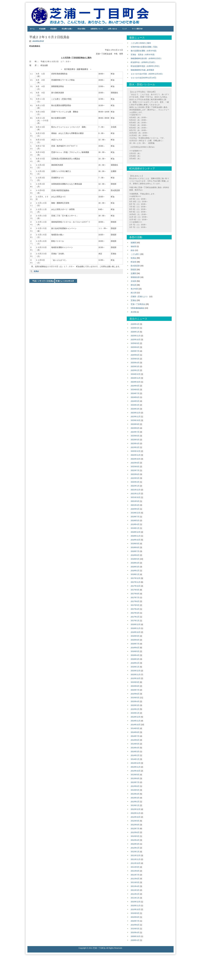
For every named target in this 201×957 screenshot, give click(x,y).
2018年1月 (135, 574)
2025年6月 (135, 355)
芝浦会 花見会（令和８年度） (143, 55)
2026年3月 (135, 328)
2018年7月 (135, 551)
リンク (124, 29)
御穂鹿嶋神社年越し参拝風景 (142, 70)
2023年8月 (135, 428)
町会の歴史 (81, 29)
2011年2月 (135, 894)
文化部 (133, 281)
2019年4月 (135, 524)
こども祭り (135, 254)
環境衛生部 (135, 277)
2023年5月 (135, 440)
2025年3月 (135, 366)
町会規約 (54, 29)
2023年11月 (135, 416)
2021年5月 (135, 501)
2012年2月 (135, 848)
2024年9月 (135, 386)
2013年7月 (135, 782)
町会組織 (42, 29)
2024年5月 (135, 401)
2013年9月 (135, 775)
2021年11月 (135, 493)
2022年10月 (135, 459)
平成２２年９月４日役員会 (42, 281)
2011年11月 (135, 859)
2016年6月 (135, 648)
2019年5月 (135, 520)
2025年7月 (135, 351)
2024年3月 (135, 409)
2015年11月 (135, 674)
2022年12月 (135, 451)
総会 (132, 250)
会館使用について (97, 29)
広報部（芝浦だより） (140, 296)
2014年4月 (135, 748)
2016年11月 (135, 628)
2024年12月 (135, 374)
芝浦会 (133, 300)
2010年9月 (135, 913)
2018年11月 (135, 536)
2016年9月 (135, 636)
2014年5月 (135, 744)
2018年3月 (135, 567)
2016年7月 (135, 644)
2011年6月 (135, 879)
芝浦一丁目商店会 (138, 304)
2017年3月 (135, 613)
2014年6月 (135, 740)
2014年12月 (135, 717)
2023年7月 (135, 432)
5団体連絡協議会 (137, 308)
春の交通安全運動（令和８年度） (144, 51)
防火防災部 (135, 266)
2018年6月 (135, 555)
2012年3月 (135, 844)
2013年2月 (135, 802)
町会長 (133, 262)
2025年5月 (135, 359)
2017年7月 (135, 597)
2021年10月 (135, 497)
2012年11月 (135, 813)
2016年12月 (135, 624)
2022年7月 (135, 470)
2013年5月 (135, 790)
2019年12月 (135, 513)
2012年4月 (135, 840)
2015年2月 (135, 709)
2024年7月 (135, 393)
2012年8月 (135, 825)
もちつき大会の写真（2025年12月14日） (147, 74)
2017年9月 (135, 590)
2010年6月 (135, 925)
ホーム (32, 29)
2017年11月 (135, 582)
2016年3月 (135, 659)
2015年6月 (135, 694)
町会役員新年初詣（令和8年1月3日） (146, 66)
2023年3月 (135, 447)
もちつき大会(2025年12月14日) (143, 78)
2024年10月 (135, 382)
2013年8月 (135, 778)
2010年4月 (135, 932)
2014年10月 (135, 725)
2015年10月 (135, 678)
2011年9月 (135, 867)
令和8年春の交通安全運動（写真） (145, 47)
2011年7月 (135, 875)
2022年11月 (135, 455)
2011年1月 (135, 898)
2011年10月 (135, 863)
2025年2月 (135, 370)
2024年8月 (135, 390)
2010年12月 (135, 902)
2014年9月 (135, 728)
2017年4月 (135, 609)
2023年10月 (135, 420)
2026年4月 (135, 324)
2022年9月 (135, 463)
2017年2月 (135, 617)
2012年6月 (135, 832)
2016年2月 (135, 663)
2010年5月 (135, 929)
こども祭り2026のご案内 (141, 43)
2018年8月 (135, 547)
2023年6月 (135, 436)
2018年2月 (135, 571)
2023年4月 (135, 443)
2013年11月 (135, 767)
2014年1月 (135, 759)
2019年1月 (135, 528)
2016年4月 (135, 655)
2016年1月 (135, 667)
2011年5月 (135, 882)
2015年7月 (135, 690)
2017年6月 (135, 601)
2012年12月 (135, 809)
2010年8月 (135, 917)
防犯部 (133, 270)
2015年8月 (135, 686)
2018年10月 (135, 540)
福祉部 (133, 246)
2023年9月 (135, 424)
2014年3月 (135, 751)
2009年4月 (135, 940)
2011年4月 (135, 886)
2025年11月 (135, 336)
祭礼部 (133, 285)
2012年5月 (135, 836)
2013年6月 (135, 786)
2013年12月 (135, 763)
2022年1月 (135, 486)
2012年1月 (135, 852)
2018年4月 (135, 563)
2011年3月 (135, 890)
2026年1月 (135, 332)
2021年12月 (135, 490)
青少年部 (134, 289)
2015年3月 (135, 705)
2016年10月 (135, 632)
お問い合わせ (112, 29)
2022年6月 (135, 474)
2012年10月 (135, 817)
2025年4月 (135, 363)
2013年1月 (135, 805)
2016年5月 (135, 651)
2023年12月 (135, 413)
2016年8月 (135, 640)
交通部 (133, 273)
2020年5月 (135, 509)
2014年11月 (135, 721)
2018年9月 (135, 544)
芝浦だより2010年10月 (66, 281)
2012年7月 (135, 828)
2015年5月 (135, 698)
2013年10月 (135, 771)
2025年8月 (135, 347)
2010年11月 (135, 906)
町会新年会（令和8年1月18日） (143, 62)
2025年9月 (135, 343)
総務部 (133, 243)
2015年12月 (135, 671)
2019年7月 (135, 517)
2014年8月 (135, 732)
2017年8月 (135, 594)
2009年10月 (135, 936)
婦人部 (133, 293)
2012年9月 (135, 821)
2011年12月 (135, 855)
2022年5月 (135, 478)
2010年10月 (135, 909)
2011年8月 (135, 871)
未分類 (133, 312)
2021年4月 (135, 505)
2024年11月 (135, 378)
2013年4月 (135, 794)
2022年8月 (135, 467)
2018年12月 (135, 532)
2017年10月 (135, 586)
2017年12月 (135, 578)
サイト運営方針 (137, 29)
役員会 (36, 271)
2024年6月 (135, 397)
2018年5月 (135, 559)
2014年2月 (135, 755)
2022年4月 (135, 482)
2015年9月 (135, 682)
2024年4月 (135, 405)
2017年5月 (135, 605)
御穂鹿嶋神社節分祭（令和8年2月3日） (146, 58)
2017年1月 (135, 621)
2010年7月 (135, 921)
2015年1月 (135, 713)
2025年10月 (135, 339)
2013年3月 (135, 798)
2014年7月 (135, 736)
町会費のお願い (67, 29)
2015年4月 (135, 701)
